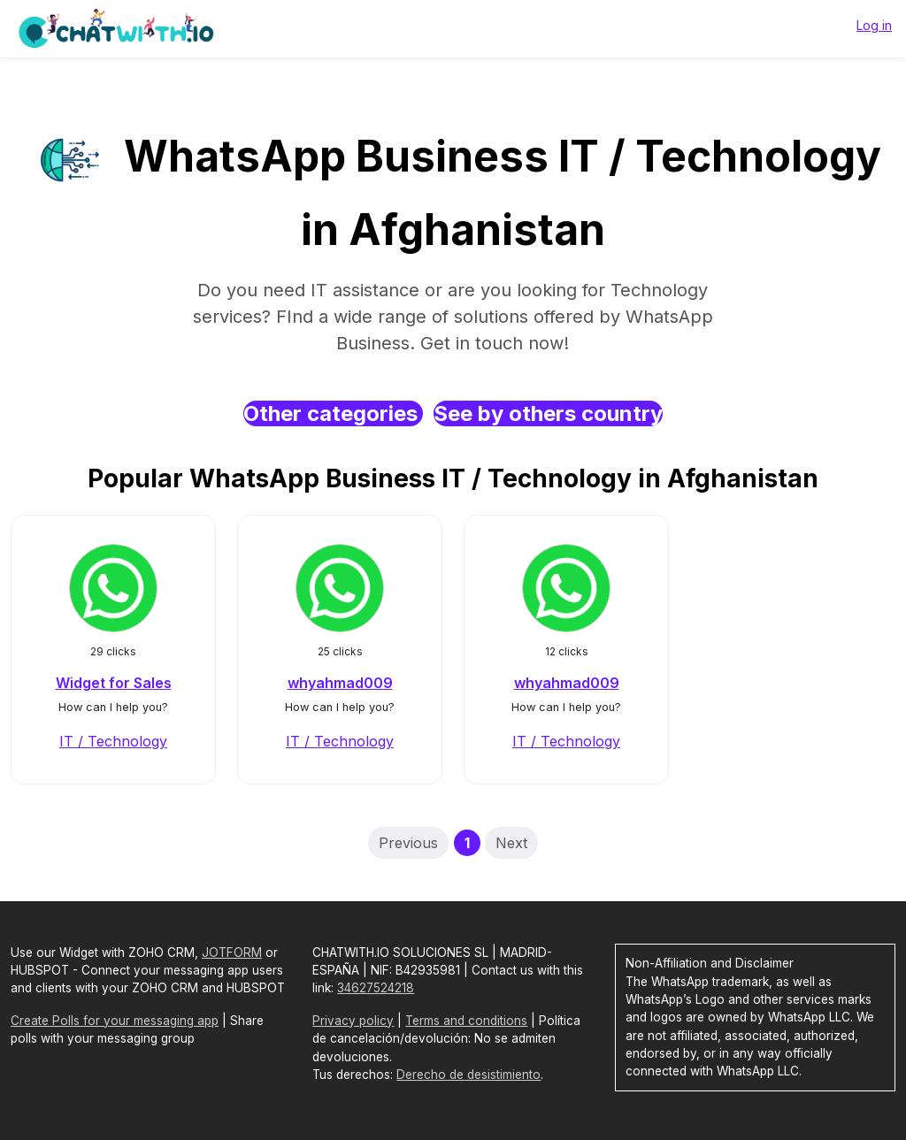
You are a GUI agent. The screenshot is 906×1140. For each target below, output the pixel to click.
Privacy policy (353, 1021)
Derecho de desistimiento (468, 1074)
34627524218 (375, 988)
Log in (874, 25)
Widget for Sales (114, 683)
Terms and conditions (466, 1021)
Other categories (333, 413)
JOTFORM (232, 952)
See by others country (548, 413)
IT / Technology (113, 741)
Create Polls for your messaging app (115, 1021)
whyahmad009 (340, 683)
